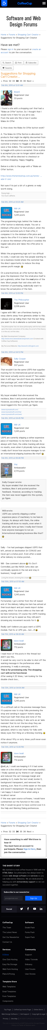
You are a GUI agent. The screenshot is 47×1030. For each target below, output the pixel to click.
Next (29, 81)
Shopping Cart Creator (28, 34)
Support (28, 955)
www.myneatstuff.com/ (9, 409)
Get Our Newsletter (11, 937)
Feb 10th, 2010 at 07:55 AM (13, 582)
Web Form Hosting (10, 969)
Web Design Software (10, 1014)
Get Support (24, 1014)
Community (30, 949)
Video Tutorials (31, 959)
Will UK (17, 208)
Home (3, 34)
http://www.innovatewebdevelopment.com (17, 339)
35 (21, 81)
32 (10, 81)
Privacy (5, 1019)
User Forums (30, 969)
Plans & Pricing (9, 974)
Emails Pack (30, 927)
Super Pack (30, 937)
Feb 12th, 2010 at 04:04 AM (13, 688)
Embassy (28, 964)
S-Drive (6, 955)
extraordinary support (26, 882)
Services (7, 949)
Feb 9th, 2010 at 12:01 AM (12, 85)
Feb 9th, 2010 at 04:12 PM (12, 352)
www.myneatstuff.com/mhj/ (11, 412)
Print (18, 63)
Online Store (38, 1010)
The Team (7, 927)
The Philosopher (21, 300)
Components (8, 1001)
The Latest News (10, 932)
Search (7, 63)
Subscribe (31, 63)
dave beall (19, 640)
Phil (15, 464)
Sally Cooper (20, 358)
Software (29, 922)
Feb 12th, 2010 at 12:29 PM (13, 747)
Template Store (10, 981)
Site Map (14, 1019)
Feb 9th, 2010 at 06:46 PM (13, 458)
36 (24, 81)
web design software (18, 876)
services (34, 876)
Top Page (7, 1010)
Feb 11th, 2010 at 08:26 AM (13, 634)
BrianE (17, 92)
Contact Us (7, 942)
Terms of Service (25, 1025)
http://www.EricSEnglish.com (28, 346)
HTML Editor (8, 873)
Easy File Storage (10, 964)
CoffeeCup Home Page (22, 1010)
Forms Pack (29, 932)
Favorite (7, 68)
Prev (5, 81)
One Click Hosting (10, 959)
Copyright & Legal (38, 1014)
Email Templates (9, 991)
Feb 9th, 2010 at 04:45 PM (13, 418)
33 (13, 81)
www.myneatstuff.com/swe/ (11, 414)
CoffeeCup (8, 922)
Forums (12, 34)
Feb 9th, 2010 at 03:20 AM (12, 202)
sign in (11, 49)
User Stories (30, 974)
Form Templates (9, 996)
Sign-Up (33, 898)
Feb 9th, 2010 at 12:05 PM (12, 293)
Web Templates (9, 987)
